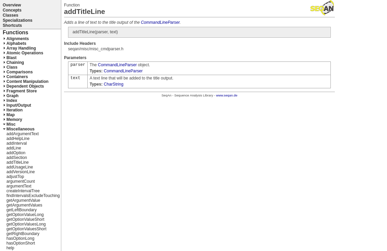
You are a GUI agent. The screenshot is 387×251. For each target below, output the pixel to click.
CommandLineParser (160, 22)
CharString (113, 84)
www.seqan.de (226, 95)
